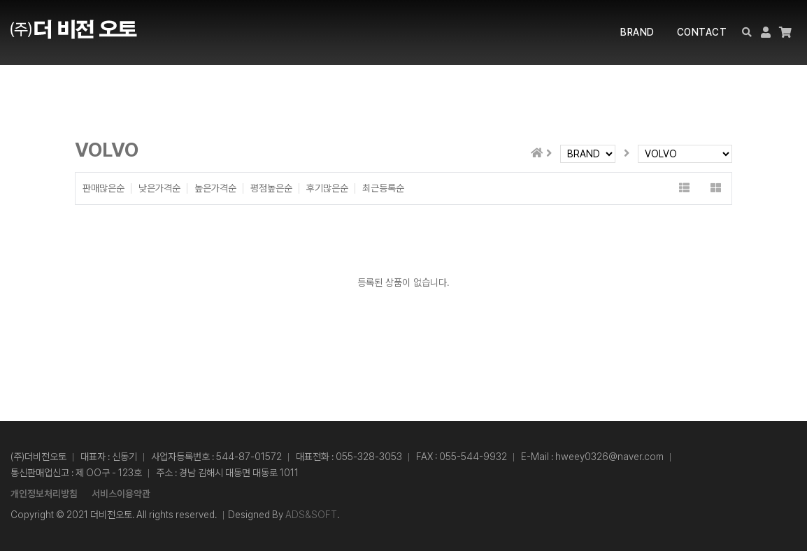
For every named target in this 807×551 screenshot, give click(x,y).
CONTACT (702, 32)
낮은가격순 (159, 188)
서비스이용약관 (121, 493)
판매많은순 (103, 188)
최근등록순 (383, 188)
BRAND (637, 32)
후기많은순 (327, 188)
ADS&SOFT (311, 514)
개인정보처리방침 (44, 493)
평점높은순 (271, 188)
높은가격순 (215, 188)
